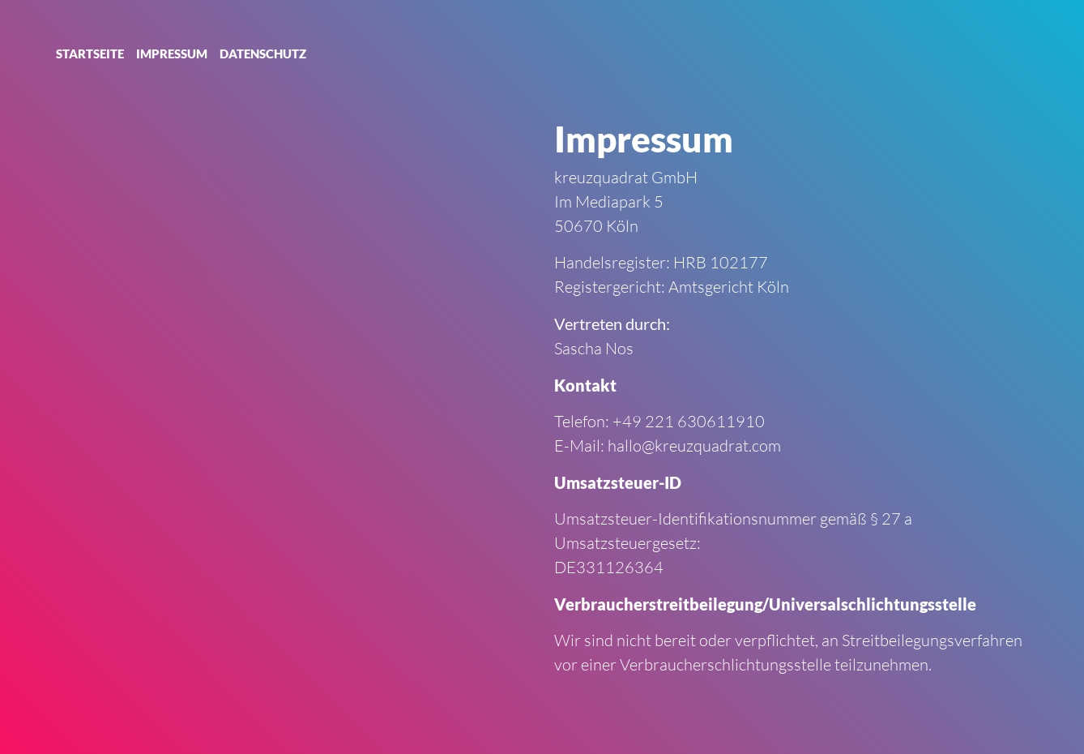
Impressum (171, 53)
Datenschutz (263, 53)
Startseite (90, 53)
